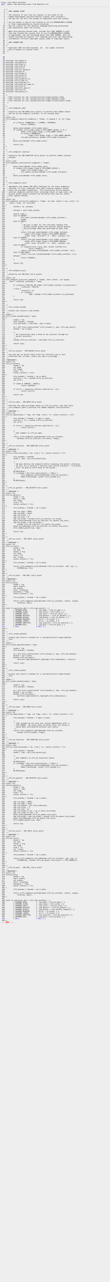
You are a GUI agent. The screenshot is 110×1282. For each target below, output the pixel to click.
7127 (3, 5)
